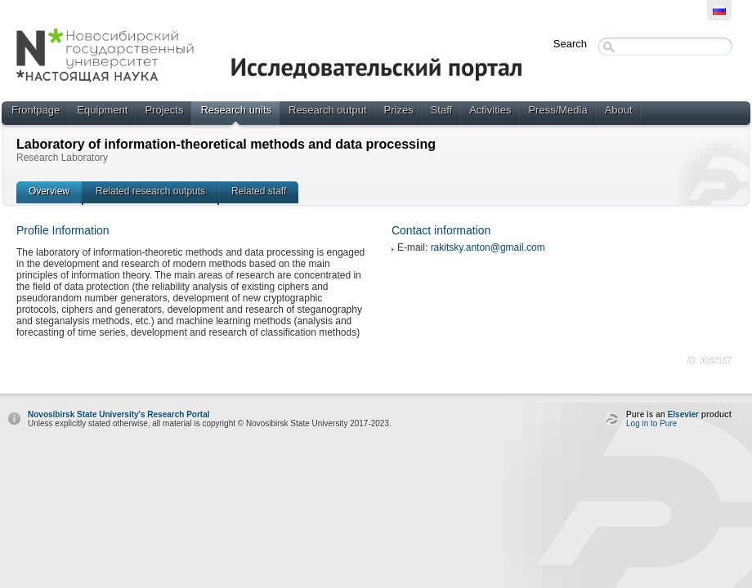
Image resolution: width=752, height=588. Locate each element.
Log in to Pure (651, 423)
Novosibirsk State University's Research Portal (118, 414)
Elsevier (683, 414)
